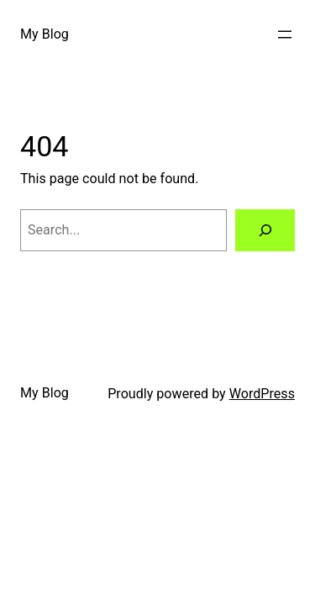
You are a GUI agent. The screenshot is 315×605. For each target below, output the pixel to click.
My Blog (44, 34)
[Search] (265, 230)
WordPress (262, 394)
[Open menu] (285, 34)
